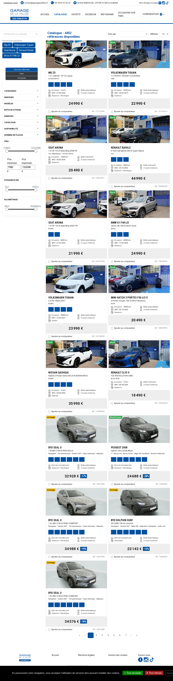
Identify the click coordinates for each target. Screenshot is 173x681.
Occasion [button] (22, 78)
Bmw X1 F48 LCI (12, 55)
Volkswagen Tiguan (24, 45)
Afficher (154, 34)
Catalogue (60, 14)
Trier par (112, 34)
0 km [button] (22, 74)
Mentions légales (86, 655)
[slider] (6, 151)
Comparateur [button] (152, 14)
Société (75, 14)
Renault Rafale (26, 50)
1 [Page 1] (90, 635)
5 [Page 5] (114, 635)
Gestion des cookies (117, 655)
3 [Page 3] (102, 635)
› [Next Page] (131, 635)
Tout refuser (154, 673)
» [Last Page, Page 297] (136, 635)
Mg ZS (7, 45)
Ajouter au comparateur (61, 111)
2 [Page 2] (96, 635)
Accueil (45, 14)
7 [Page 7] (125, 635)
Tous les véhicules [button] (22, 70)
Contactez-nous (11, 3)
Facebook (90, 14)
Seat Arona (9, 50)
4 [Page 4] (108, 635)
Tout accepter (132, 673)
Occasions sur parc (126, 14)
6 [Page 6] (120, 635)
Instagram (107, 14)
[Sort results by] (132, 34)
